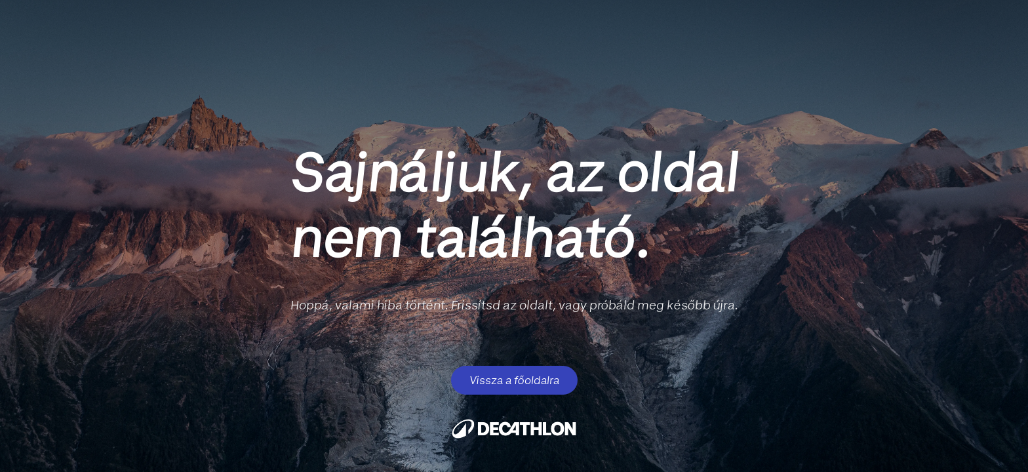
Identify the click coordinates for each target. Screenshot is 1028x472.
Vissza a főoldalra (514, 380)
